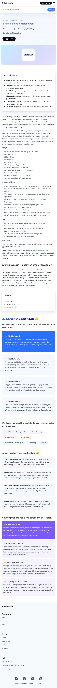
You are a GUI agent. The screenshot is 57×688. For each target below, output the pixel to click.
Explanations (6, 641)
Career (4, 621)
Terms (31, 683)
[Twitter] (32, 678)
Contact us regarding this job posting (13, 665)
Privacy (39, 683)
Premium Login (6, 669)
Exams (4, 637)
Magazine (5, 649)
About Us (4, 625)
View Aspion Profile (10, 307)
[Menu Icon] (54, 3)
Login (3, 617)
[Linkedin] (40, 678)
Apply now (51, 10)
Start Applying (45, 3)
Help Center (5, 661)
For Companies (6, 645)
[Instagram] (24, 678)
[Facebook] (16, 678)
